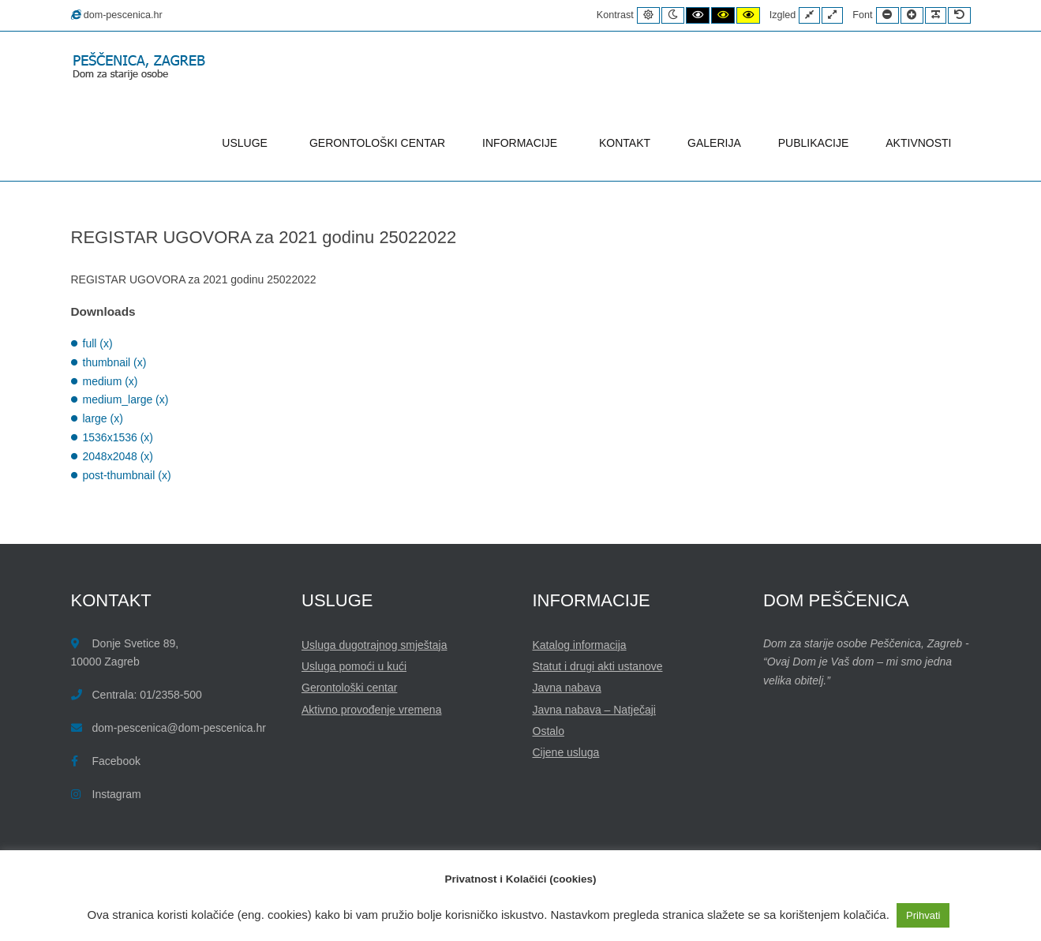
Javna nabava (567, 687)
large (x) (103, 418)
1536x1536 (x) (118, 437)
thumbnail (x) (115, 362)
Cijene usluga (566, 752)
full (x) (98, 343)
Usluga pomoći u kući (353, 666)
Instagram (116, 794)
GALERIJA (714, 143)
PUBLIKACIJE (813, 143)
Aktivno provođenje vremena (371, 709)
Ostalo (548, 731)
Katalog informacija (580, 645)
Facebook (116, 761)
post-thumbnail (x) (127, 475)
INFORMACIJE (522, 143)
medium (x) (110, 381)
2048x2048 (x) (118, 456)
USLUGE (247, 143)
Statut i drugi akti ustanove (598, 666)
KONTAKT (624, 143)
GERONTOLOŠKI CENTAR (377, 143)
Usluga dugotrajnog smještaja (374, 645)
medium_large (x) (126, 399)
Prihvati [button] (923, 915)
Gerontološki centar (349, 687)
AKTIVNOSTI (918, 143)
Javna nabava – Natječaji (594, 709)
